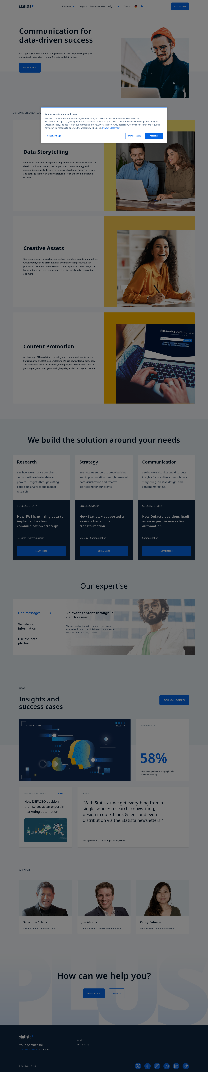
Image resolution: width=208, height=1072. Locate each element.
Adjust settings (54, 136)
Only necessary (134, 136)
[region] (104, 125)
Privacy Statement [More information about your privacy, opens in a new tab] (111, 127)
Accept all (154, 136)
